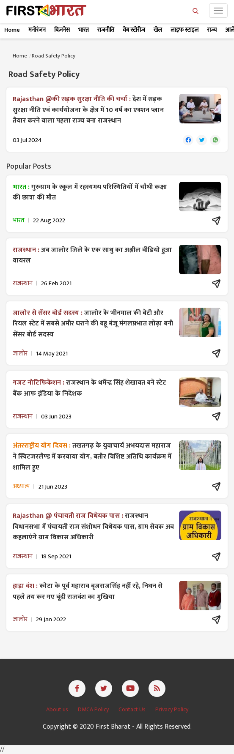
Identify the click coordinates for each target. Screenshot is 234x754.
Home (12, 30)
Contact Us (132, 709)
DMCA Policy (94, 709)
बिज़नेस (62, 30)
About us (57, 709)
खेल (158, 30)
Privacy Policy (171, 709)
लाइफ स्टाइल (184, 30)
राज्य (212, 30)
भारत (83, 30)
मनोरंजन (37, 30)
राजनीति (105, 30)
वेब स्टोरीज (134, 30)
